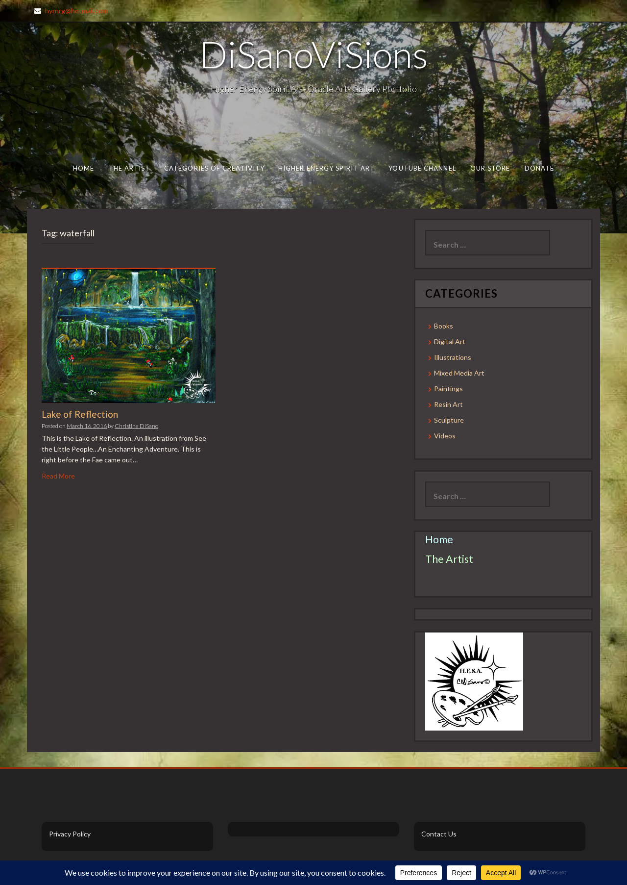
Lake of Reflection (80, 414)
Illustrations (452, 357)
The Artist (129, 168)
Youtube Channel (422, 168)
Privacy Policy (70, 834)
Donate (540, 168)
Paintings (448, 388)
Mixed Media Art (459, 373)
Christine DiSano (136, 426)
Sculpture (449, 420)
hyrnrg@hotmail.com (76, 10)
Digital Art (449, 341)
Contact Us (439, 834)
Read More (58, 476)
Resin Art (448, 404)
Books (443, 326)
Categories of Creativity (214, 168)
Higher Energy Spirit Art (326, 168)
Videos (445, 435)
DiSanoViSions (313, 54)
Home (83, 168)
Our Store (490, 168)
